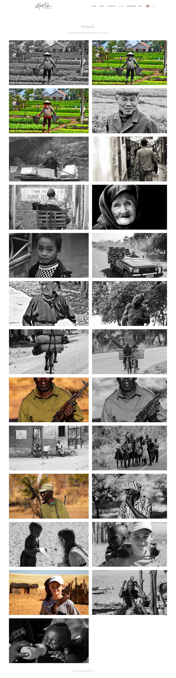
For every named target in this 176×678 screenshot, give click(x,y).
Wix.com (91, 670)
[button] (131, 6)
